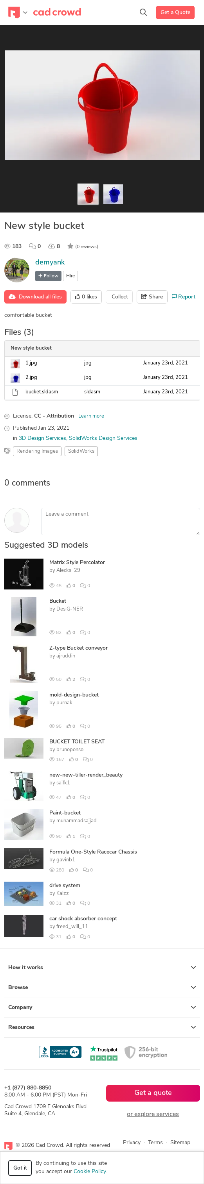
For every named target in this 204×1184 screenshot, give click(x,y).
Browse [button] (102, 987)
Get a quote (153, 1093)
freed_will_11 (72, 926)
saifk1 (63, 783)
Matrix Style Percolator (77, 563)
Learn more (91, 416)
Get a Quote (175, 13)
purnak (64, 702)
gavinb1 (65, 860)
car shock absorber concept (83, 919)
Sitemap (180, 1143)
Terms (155, 1143)
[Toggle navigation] (17, 12)
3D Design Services (42, 438)
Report (183, 297)
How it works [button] (102, 967)
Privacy (132, 1143)
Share (152, 297)
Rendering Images (37, 451)
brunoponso (69, 749)
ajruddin (65, 656)
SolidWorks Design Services (103, 438)
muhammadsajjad (76, 820)
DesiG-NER (69, 609)
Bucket (57, 601)
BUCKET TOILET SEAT (77, 742)
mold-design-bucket (74, 695)
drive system (64, 886)
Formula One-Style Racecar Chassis (93, 852)
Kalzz (62, 893)
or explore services (153, 1114)
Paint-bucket (65, 813)
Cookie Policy (90, 1172)
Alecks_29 (68, 570)
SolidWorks (81, 451)
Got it (20, 1168)
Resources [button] (102, 1027)
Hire (70, 276)
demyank (50, 262)
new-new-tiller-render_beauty (86, 775)
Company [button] (102, 1007)
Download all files (35, 297)
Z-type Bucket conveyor (78, 648)
